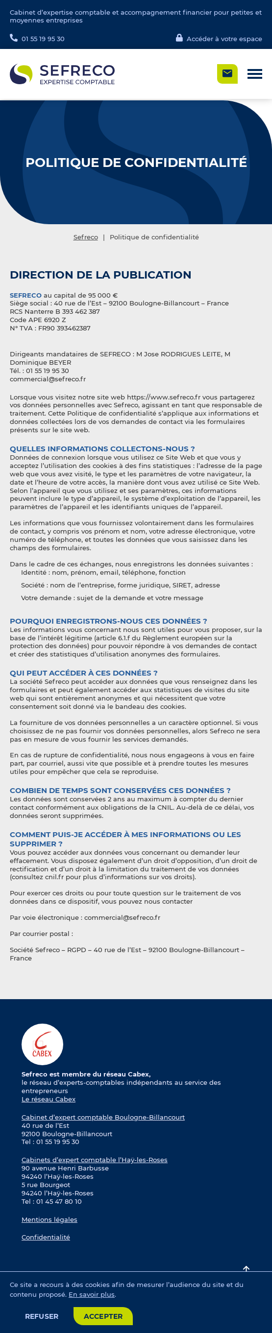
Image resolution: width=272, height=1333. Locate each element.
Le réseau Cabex (48, 1099)
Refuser (42, 1316)
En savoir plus (92, 1294)
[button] (254, 74)
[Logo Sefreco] (62, 74)
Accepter (103, 1316)
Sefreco (86, 237)
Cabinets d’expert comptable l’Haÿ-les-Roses (95, 1160)
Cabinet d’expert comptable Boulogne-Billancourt (103, 1117)
